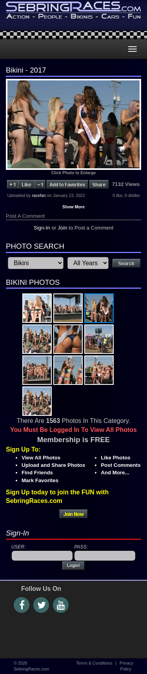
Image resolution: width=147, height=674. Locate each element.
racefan (39, 195)
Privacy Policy (126, 666)
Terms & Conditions (94, 663)
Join (62, 228)
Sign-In (42, 228)
